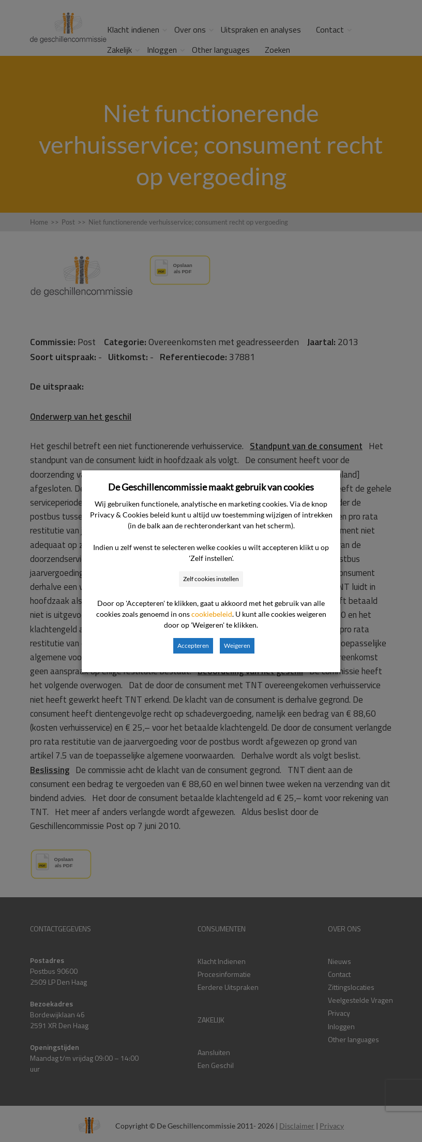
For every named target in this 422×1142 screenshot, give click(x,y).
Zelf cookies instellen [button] (211, 579)
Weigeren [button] (237, 645)
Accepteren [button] (193, 645)
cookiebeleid (211, 614)
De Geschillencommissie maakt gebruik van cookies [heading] (211, 487)
